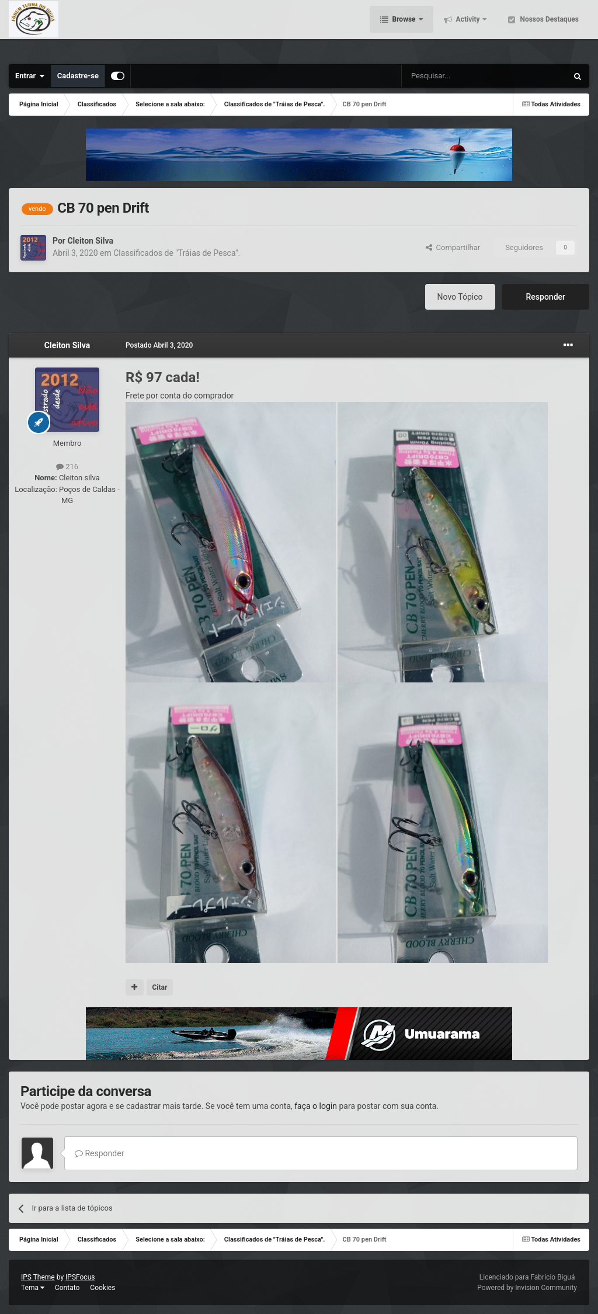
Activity (468, 29)
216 (67, 466)
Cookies (102, 1288)
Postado (159, 345)
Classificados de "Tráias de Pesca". (176, 253)
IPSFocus (80, 1277)
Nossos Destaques (548, 29)
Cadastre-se (78, 75)
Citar (159, 987)
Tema (32, 1288)
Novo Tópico (460, 296)
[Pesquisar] (454, 76)
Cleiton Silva (90, 240)
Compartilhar (453, 247)
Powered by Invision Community (527, 1288)
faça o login (315, 1106)
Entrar (30, 76)
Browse (404, 29)
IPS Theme (38, 1277)
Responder (545, 296)
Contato (67, 1288)
